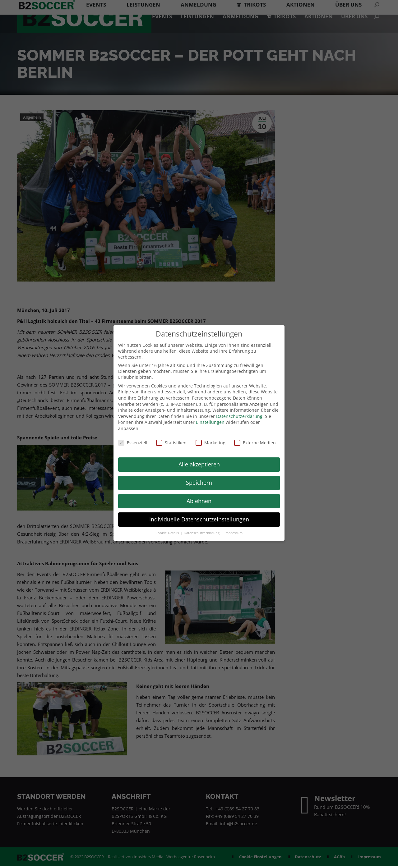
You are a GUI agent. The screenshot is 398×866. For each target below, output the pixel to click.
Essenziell (132, 443)
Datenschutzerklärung (239, 416)
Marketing (210, 443)
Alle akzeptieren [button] (199, 464)
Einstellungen (210, 422)
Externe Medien (255, 443)
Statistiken (171, 443)
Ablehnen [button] (199, 501)
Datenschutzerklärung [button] (202, 533)
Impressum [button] (233, 533)
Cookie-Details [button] (167, 533)
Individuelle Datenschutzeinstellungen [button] (199, 519)
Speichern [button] (199, 482)
